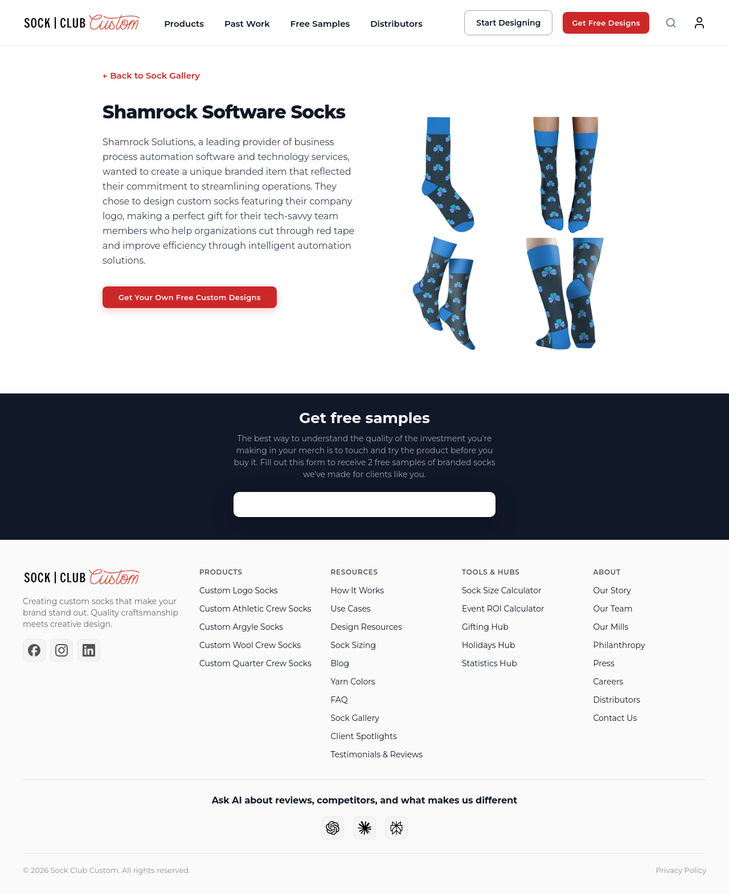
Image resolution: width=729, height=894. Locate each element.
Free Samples (320, 23)
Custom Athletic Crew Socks (255, 609)
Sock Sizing (353, 645)
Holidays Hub (488, 645)
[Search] (671, 22)
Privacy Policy (681, 870)
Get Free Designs (606, 22)
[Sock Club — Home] (82, 22)
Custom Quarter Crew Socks (255, 663)
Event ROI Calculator (503, 609)
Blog (339, 663)
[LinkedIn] (88, 650)
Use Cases (350, 609)
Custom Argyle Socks (241, 627)
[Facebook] (34, 650)
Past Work (247, 23)
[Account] (699, 23)
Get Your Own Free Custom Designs (189, 297)
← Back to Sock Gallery (151, 75)
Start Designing (508, 23)
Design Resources (366, 627)
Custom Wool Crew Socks (250, 645)
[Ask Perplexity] (396, 828)
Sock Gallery (354, 718)
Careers (608, 681)
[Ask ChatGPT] (332, 828)
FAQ (338, 700)
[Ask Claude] (364, 828)
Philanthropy (619, 645)
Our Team (612, 609)
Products (184, 23)
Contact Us (615, 718)
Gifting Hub (485, 627)
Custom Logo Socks (238, 590)
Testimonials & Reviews (376, 754)
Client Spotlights (363, 736)
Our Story (611, 590)
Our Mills (610, 627)
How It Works (357, 590)
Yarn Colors (352, 681)
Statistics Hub (489, 663)
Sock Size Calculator (502, 590)
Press (603, 663)
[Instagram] (61, 650)
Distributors (396, 23)
